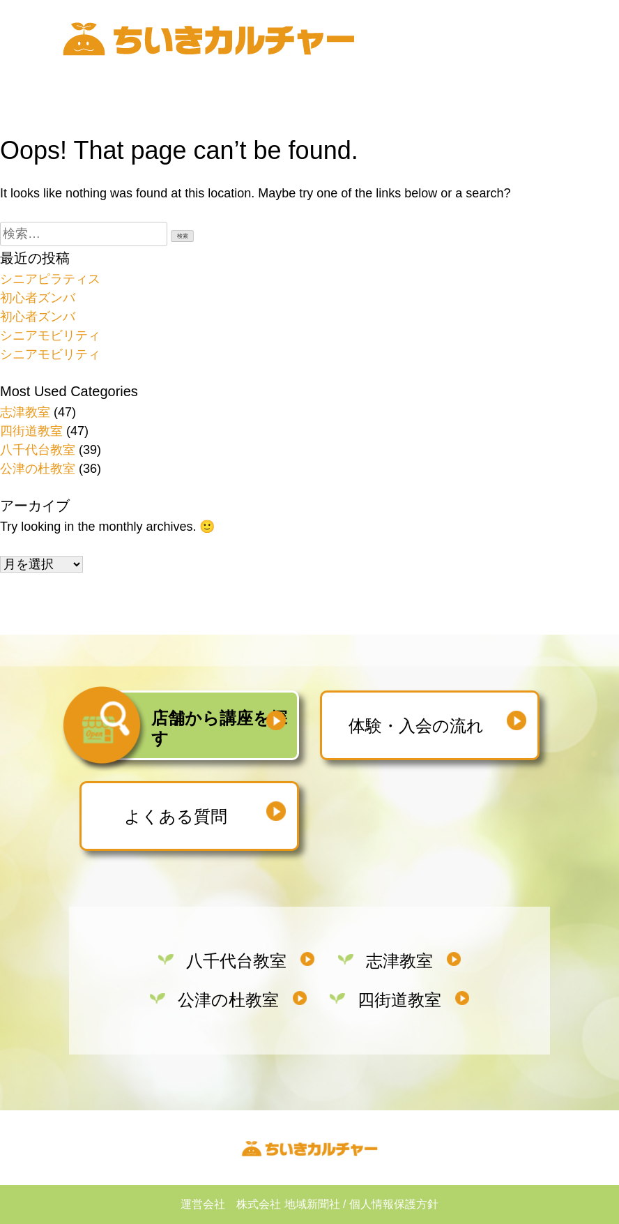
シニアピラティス (50, 279)
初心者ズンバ (37, 298)
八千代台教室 (37, 450)
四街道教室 (31, 431)
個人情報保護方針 (393, 1204)
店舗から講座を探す (219, 728)
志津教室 (25, 412)
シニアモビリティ (50, 335)
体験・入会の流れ (416, 725)
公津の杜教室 (37, 469)
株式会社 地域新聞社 (287, 1204)
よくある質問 (175, 816)
